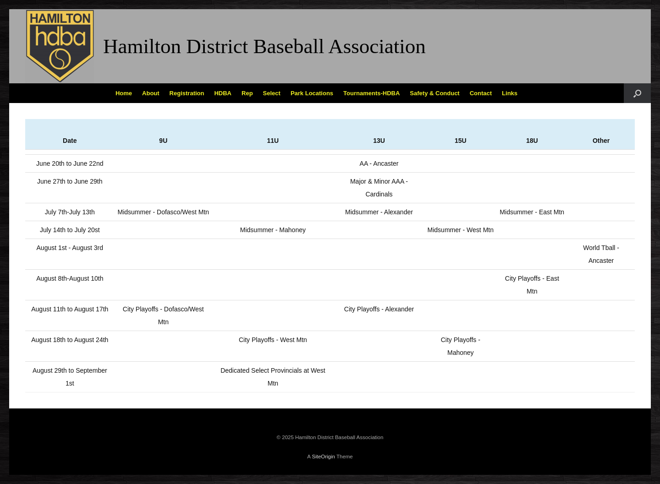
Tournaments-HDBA (371, 93)
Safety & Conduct (434, 93)
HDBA (222, 93)
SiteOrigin (323, 456)
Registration (187, 93)
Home (124, 93)
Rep (247, 93)
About (151, 93)
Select (271, 93)
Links (509, 93)
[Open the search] (637, 93)
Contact (481, 93)
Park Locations (312, 93)
